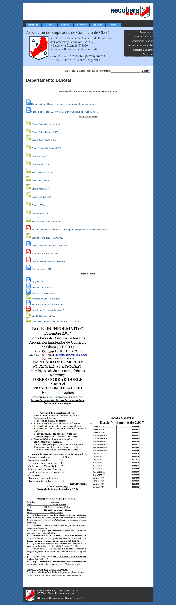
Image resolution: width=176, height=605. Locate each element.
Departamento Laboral (141, 41)
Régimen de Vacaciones (43, 293)
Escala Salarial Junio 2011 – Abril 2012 (50, 261)
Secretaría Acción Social (140, 45)
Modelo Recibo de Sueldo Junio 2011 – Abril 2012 (55, 321)
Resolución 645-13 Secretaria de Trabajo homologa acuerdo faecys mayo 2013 (69, 229)
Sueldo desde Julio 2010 (44, 316)
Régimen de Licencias (42, 287)
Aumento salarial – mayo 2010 (46, 299)
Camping (65, 24)
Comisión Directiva (143, 36)
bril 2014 (47, 221)
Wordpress (58, 598)
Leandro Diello (79, 598)
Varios (113, 24)
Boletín (49, 24)
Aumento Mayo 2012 (41, 269)
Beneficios (33, 24)
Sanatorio (97, 24)
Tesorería (147, 54)
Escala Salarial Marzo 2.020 (42, 132)
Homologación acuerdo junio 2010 (48, 310)
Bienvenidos (146, 32)
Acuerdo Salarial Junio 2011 (45, 253)
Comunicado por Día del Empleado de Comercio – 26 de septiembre (61, 104)
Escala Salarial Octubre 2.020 (43, 124)
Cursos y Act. (81, 24)
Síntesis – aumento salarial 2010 (47, 304)
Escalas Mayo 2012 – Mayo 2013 (47, 238)
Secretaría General (142, 50)
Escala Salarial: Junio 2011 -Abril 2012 (47, 245)
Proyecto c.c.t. (38, 281)
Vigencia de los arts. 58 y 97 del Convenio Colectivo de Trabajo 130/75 (62, 112)
